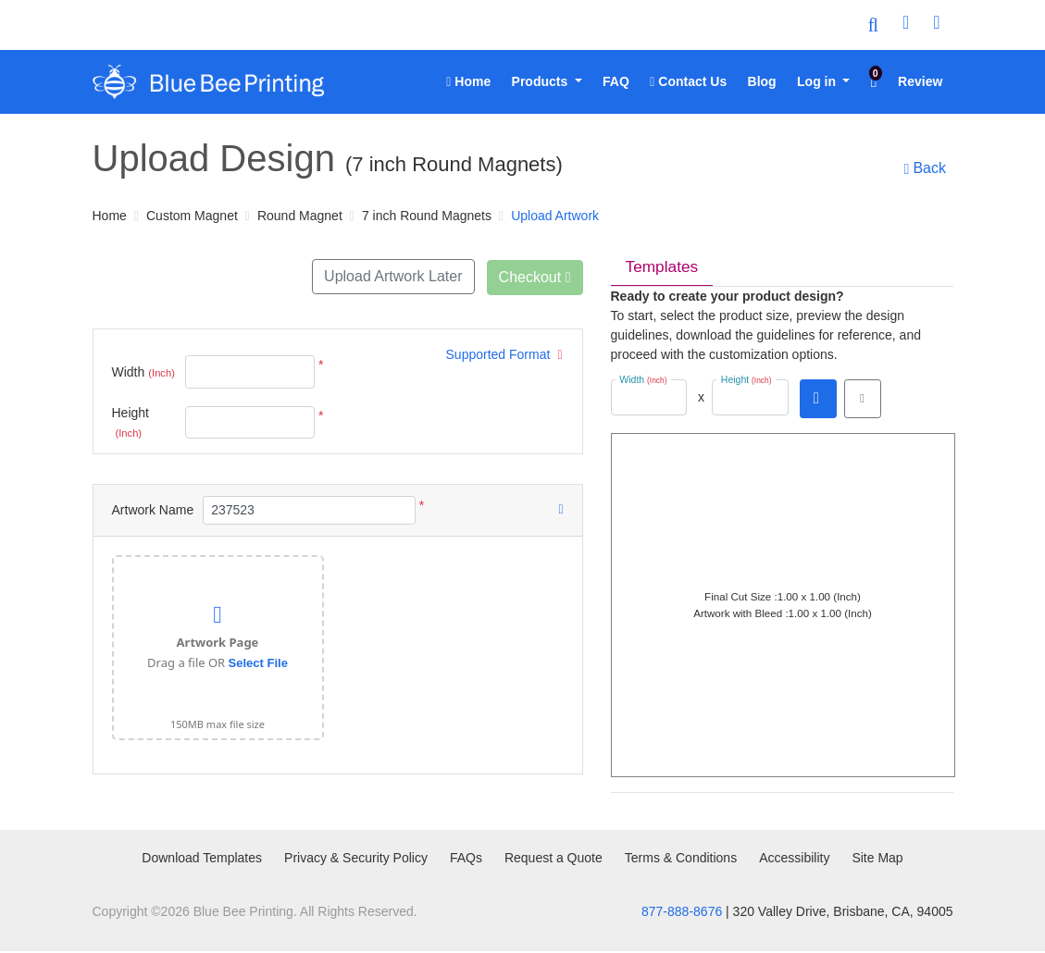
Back (923, 168)
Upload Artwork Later (390, 276)
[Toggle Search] (873, 25)
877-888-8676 (681, 913)
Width (143, 371)
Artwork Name (153, 508)
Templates (664, 267)
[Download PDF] (818, 399)
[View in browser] (862, 399)
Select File (258, 661)
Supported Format (504, 353)
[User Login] (905, 25)
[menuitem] (468, 82)
